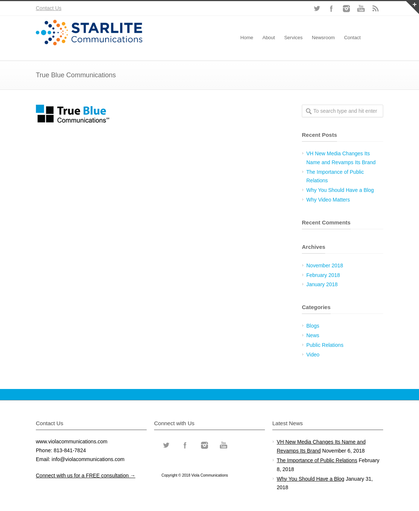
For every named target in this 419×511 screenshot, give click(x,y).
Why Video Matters (328, 200)
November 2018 (324, 265)
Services (293, 37)
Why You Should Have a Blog (340, 190)
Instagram (346, 8)
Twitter (316, 8)
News (312, 335)
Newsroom (323, 37)
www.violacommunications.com (72, 441)
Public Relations (324, 345)
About (268, 37)
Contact (352, 37)
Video (313, 355)
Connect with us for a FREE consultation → (85, 475)
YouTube (361, 8)
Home (247, 37)
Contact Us (48, 8)
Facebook (331, 8)
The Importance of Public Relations (317, 460)
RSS (375, 8)
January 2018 (322, 284)
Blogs (312, 326)
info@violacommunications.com (88, 459)
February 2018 (323, 275)
